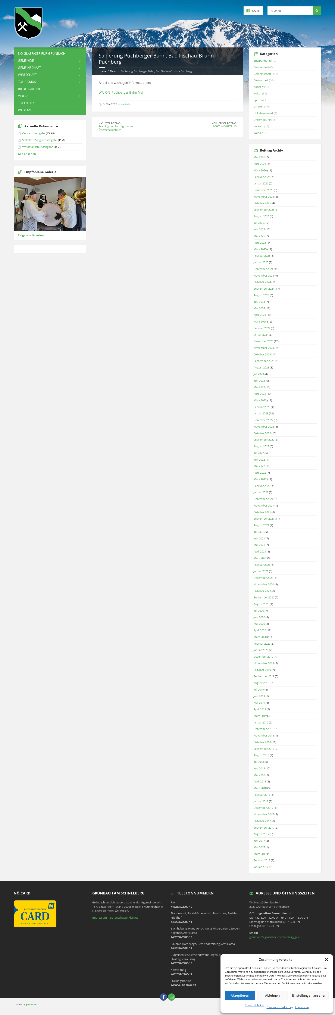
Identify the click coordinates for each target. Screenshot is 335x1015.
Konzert (259, 87)
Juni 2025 (259, 229)
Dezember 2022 (263, 420)
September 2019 (264, 676)
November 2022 (264, 427)
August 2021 (261, 525)
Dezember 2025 (263, 190)
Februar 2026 (262, 177)
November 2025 (264, 197)
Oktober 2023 (262, 354)
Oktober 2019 (262, 670)
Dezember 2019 (263, 656)
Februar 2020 (262, 643)
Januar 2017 (261, 867)
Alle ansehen (27, 154)
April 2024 (260, 315)
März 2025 (260, 249)
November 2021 (264, 505)
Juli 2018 (259, 762)
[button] (326, 960)
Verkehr (126, 104)
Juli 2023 (259, 374)
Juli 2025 (259, 223)
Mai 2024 (259, 308)
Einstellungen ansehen (309, 995)
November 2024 (264, 275)
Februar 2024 (262, 328)
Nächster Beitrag (109, 123)
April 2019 (260, 709)
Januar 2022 (261, 492)
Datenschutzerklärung (280, 1007)
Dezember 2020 (263, 578)
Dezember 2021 (263, 499)
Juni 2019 (259, 696)
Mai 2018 (259, 775)
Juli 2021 (259, 532)
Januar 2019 (261, 722)
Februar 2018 (262, 795)
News (113, 71)
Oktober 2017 (262, 821)
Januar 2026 (261, 183)
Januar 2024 (261, 334)
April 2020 (260, 630)
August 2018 (261, 755)
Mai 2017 (259, 847)
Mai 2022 (259, 466)
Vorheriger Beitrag (224, 123)
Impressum (302, 1007)
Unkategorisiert (263, 113)
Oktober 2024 (262, 282)
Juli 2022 (259, 453)
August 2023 (261, 367)
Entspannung (262, 60)
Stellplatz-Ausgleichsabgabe (39, 140)
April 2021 (260, 551)
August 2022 (261, 446)
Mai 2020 (259, 624)
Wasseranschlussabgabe (37, 147)
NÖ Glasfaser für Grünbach (41, 53)
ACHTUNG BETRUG (225, 126)
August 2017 (261, 834)
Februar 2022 (262, 486)
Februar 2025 (262, 256)
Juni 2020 (259, 617)
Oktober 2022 (262, 433)
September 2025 (264, 210)
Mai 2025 (259, 236)
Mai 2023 (259, 387)
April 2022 (260, 472)
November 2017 (264, 814)
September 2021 (264, 518)
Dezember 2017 (263, 808)
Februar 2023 (262, 407)
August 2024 (261, 295)
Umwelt (258, 106)
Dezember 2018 (263, 729)
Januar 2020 (261, 650)
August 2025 (261, 216)
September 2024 (264, 288)
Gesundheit (261, 80)
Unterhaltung (262, 120)
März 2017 (260, 854)
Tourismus (27, 82)
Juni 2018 (259, 768)
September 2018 (264, 749)
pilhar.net (32, 1004)
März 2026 (260, 170)
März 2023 (260, 400)
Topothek (26, 103)
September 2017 (264, 827)
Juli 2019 (259, 689)
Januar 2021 (261, 571)
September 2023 (264, 361)
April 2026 (260, 164)
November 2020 (264, 584)
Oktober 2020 (262, 591)
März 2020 (260, 637)
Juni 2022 (259, 459)
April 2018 (260, 781)
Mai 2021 (259, 545)
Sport (257, 100)
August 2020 (261, 604)
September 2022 (264, 440)
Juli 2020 (259, 611)
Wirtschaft (27, 74)
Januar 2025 (261, 262)
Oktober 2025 (262, 203)
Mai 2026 (259, 157)
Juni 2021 (259, 538)
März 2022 (260, 479)
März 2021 (260, 558)
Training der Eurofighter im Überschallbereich (116, 128)
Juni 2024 (259, 302)
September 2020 (264, 597)
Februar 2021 (262, 565)
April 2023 (260, 394)
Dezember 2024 (263, 269)
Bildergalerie (29, 89)
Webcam (24, 110)
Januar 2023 (261, 413)
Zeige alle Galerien (31, 235)
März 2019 (260, 716)
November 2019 (264, 663)
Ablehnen (272, 995)
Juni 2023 (259, 381)
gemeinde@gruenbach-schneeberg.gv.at (275, 937)
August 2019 (261, 683)
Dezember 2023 (263, 341)
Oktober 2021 (262, 512)
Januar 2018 (261, 801)
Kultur (258, 93)
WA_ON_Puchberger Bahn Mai (121, 92)
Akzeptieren (240, 995)
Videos (23, 96)
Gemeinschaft (29, 67)
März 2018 (260, 788)
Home (102, 71)
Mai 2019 (259, 702)
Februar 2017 (262, 860)
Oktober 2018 (262, 742)
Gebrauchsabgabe (33, 133)
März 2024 (260, 321)
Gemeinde (26, 60)
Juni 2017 (259, 841)
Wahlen (258, 133)
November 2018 (264, 735)
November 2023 (264, 348)
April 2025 (260, 243)
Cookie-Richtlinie (254, 1005)
